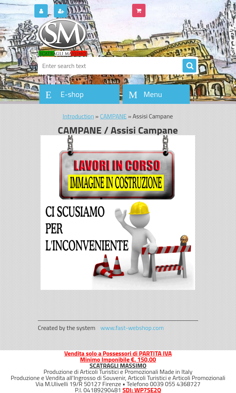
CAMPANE (113, 116)
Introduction (78, 116)
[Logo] (90, 37)
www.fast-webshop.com (132, 327)
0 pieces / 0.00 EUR (168, 7)
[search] (189, 66)
